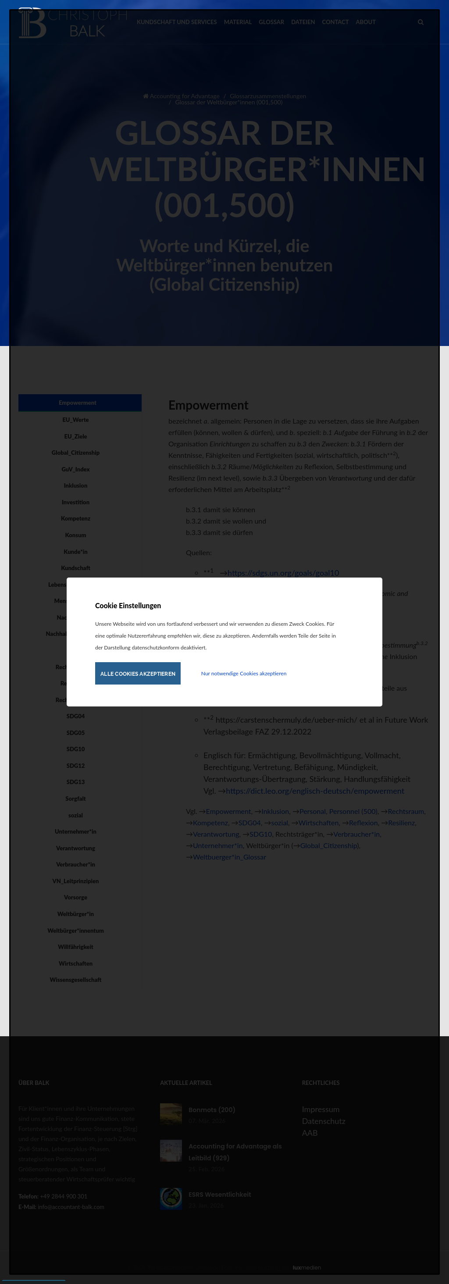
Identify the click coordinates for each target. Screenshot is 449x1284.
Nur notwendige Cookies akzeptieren (243, 673)
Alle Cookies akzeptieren (137, 674)
